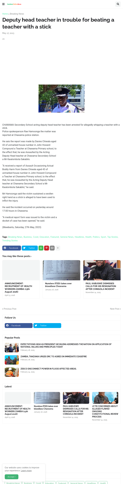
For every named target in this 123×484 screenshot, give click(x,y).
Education (44, 237)
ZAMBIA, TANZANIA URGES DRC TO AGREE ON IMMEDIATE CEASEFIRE (54, 356)
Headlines (79, 237)
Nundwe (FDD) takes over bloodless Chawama (58, 285)
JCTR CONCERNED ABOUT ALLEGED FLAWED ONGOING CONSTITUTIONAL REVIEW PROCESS (105, 411)
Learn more (26, 470)
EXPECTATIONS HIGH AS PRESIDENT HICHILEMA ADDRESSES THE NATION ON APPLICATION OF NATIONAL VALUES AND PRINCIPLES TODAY (66, 345)
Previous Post (10, 309)
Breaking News (17, 14)
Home (5, 14)
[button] (3, 4)
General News (66, 237)
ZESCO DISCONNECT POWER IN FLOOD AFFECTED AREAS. (49, 369)
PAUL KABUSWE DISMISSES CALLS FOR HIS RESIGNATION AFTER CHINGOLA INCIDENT (101, 286)
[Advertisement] (61, 61)
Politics (96, 237)
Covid (35, 237)
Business (28, 237)
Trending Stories (10, 240)
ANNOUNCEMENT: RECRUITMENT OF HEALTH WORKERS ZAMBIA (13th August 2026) (18, 287)
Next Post (114, 309)
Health (88, 237)
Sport (103, 237)
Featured (54, 237)
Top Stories (112, 237)
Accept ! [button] (12, 477)
